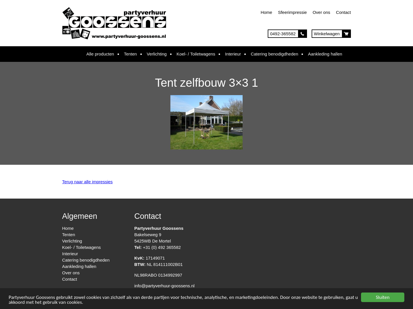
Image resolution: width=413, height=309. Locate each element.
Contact (343, 12)
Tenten (130, 53)
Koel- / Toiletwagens (195, 53)
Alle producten (100, 53)
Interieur (233, 53)
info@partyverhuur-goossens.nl (164, 285)
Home (266, 12)
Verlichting (157, 53)
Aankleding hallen (325, 53)
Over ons (321, 12)
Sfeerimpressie (292, 12)
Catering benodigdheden (274, 53)
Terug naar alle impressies (87, 181)
